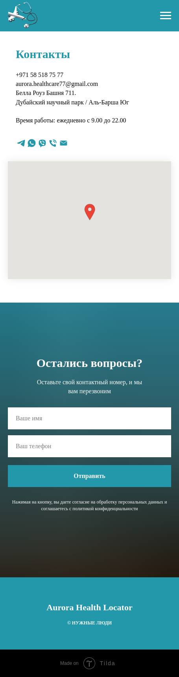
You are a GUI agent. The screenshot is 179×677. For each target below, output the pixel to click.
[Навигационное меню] (165, 16)
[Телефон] (53, 143)
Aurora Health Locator (89, 607)
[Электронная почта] (63, 143)
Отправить (89, 476)
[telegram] (21, 143)
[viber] (42, 143)
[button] (89, 212)
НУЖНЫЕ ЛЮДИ (91, 623)
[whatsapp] (32, 143)
